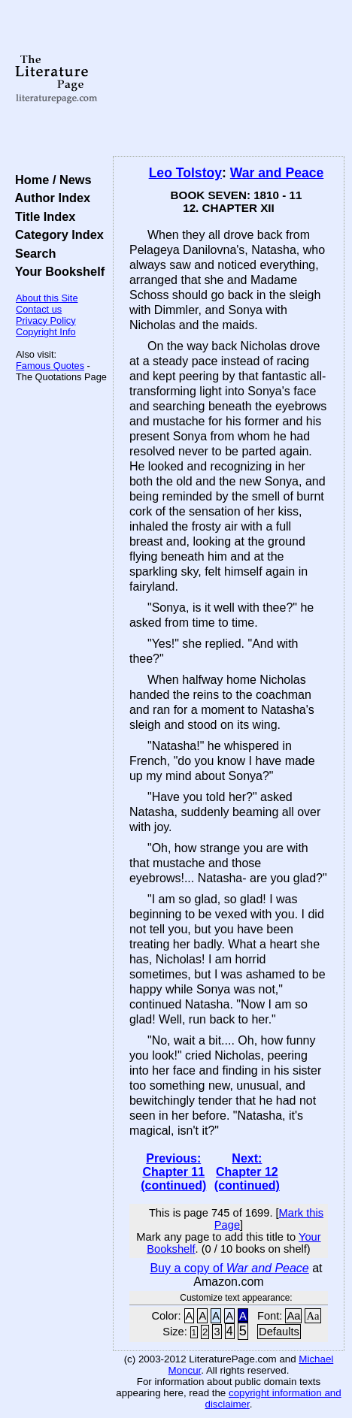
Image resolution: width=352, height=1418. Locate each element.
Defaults (279, 1332)
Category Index (56, 234)
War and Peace (277, 172)
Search (32, 253)
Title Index (41, 216)
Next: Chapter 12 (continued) (247, 1172)
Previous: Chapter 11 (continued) (173, 1172)
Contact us (39, 309)
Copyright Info (46, 331)
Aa (293, 1316)
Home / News (50, 179)
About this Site (47, 298)
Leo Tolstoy (185, 172)
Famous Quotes (50, 365)
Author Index (49, 197)
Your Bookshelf (56, 271)
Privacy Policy (46, 320)
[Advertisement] (229, 79)
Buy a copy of (229, 1268)
